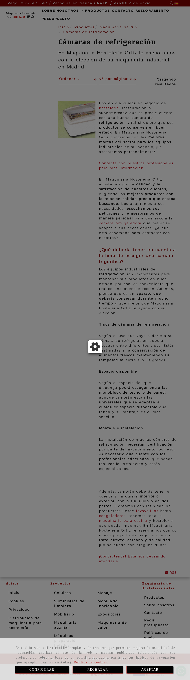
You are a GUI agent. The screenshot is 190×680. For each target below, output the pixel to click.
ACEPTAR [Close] (150, 669)
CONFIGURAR (41, 669)
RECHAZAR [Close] (97, 669)
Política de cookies (90, 662)
